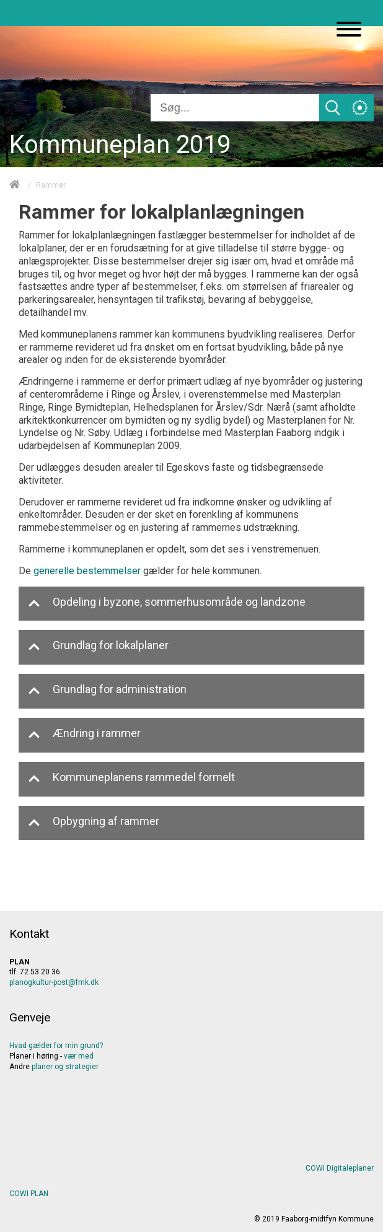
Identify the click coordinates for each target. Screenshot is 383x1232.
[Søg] (235, 107)
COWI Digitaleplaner (340, 1168)
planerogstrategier (65, 1066)
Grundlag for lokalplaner (98, 647)
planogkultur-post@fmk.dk (54, 982)
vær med (79, 1056)
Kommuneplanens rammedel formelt (131, 779)
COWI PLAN (28, 1193)
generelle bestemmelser (87, 571)
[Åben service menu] (360, 107)
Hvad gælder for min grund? (56, 1045)
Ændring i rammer (84, 735)
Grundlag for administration (107, 691)
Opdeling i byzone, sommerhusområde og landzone (167, 603)
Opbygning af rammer (93, 823)
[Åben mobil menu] (349, 30)
